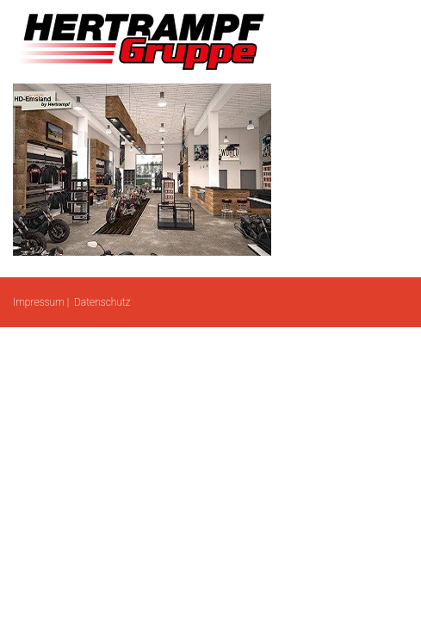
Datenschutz (102, 302)
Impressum (39, 302)
